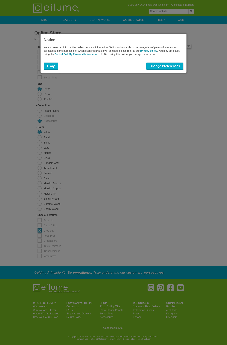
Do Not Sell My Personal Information (76, 54)
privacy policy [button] (148, 50)
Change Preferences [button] (165, 66)
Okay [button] (51, 66)
